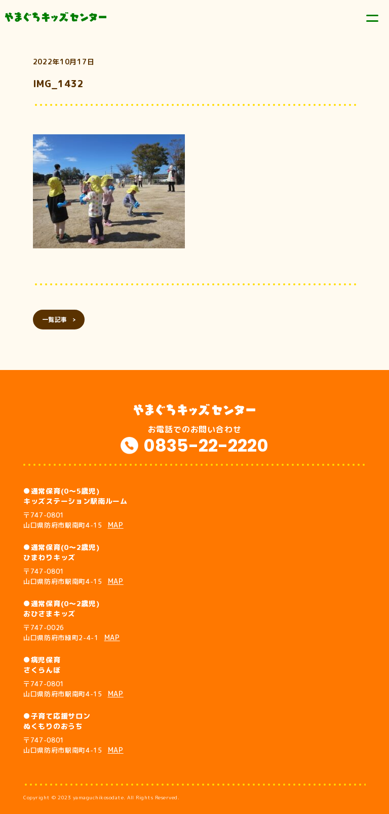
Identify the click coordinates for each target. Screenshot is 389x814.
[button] (109, 191)
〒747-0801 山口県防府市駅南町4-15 (73, 520)
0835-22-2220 (205, 445)
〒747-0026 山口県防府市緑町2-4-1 (71, 632)
